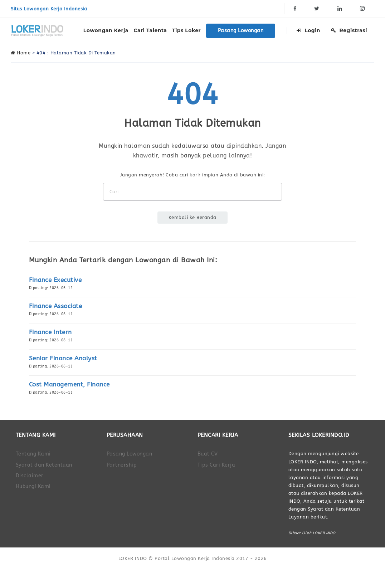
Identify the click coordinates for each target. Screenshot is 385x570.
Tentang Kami (33, 454)
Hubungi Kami (33, 486)
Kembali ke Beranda (192, 217)
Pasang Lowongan (241, 31)
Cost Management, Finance (69, 384)
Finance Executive (55, 280)
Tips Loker (186, 30)
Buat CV (208, 454)
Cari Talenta (150, 30)
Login (308, 30)
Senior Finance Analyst (63, 358)
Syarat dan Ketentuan (44, 465)
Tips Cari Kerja (216, 465)
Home (20, 52)
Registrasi (349, 30)
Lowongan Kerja (105, 30)
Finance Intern (50, 332)
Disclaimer (30, 476)
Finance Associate (55, 306)
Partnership (122, 465)
